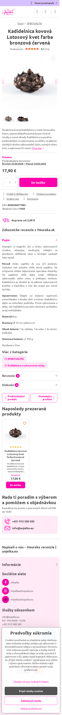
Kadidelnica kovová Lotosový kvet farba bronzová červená (15, 455)
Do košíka (38, 182)
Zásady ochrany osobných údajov (31, 681)
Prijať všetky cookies (31, 691)
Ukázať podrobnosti (31, 708)
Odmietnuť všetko (31, 700)
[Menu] (55, 11)
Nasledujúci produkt (46, 398)
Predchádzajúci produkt (15, 398)
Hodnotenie (16, 48)
